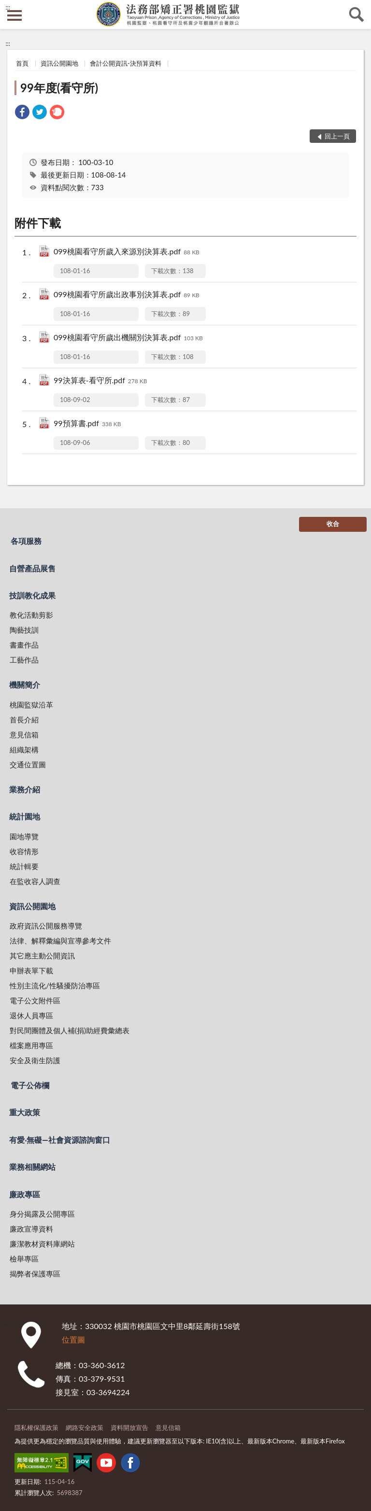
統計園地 (24, 816)
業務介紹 (24, 789)
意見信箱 (24, 734)
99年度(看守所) (59, 88)
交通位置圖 (28, 764)
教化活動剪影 (31, 614)
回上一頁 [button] (337, 136)
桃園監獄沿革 (31, 704)
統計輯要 (24, 866)
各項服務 (26, 540)
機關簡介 (24, 684)
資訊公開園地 (59, 63)
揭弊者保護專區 (35, 1273)
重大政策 (24, 1112)
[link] (22, 113)
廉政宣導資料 (31, 1228)
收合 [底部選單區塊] (333, 523)
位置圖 (73, 1339)
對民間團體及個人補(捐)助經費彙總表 (69, 1030)
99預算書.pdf (87, 424)
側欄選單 (14, 15)
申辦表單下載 (31, 970)
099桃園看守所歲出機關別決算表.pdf (128, 338)
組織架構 (24, 749)
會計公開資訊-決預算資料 (125, 63)
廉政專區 (24, 1194)
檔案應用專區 (31, 1045)
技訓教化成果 (32, 595)
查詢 (356, 14)
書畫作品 (24, 644)
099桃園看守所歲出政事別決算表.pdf (127, 295)
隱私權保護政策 (36, 1427)
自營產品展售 (32, 568)
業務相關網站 (32, 1166)
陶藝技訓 (24, 629)
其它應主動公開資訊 (42, 955)
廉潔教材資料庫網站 (42, 1243)
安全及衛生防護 (35, 1060)
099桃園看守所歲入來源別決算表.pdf (127, 252)
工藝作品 (24, 659)
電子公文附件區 (35, 1000)
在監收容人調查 (35, 881)
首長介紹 (24, 719)
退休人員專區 (31, 1015)
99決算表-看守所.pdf (100, 381)
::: (7, 7)
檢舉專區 (24, 1258)
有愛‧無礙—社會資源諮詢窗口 (59, 1139)
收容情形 (24, 851)
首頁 (22, 63)
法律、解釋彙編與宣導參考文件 (60, 940)
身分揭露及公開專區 (42, 1213)
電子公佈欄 (30, 1085)
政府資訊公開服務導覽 (46, 925)
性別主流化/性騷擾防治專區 (55, 985)
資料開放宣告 (129, 1427)
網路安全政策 (84, 1427)
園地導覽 (24, 836)
